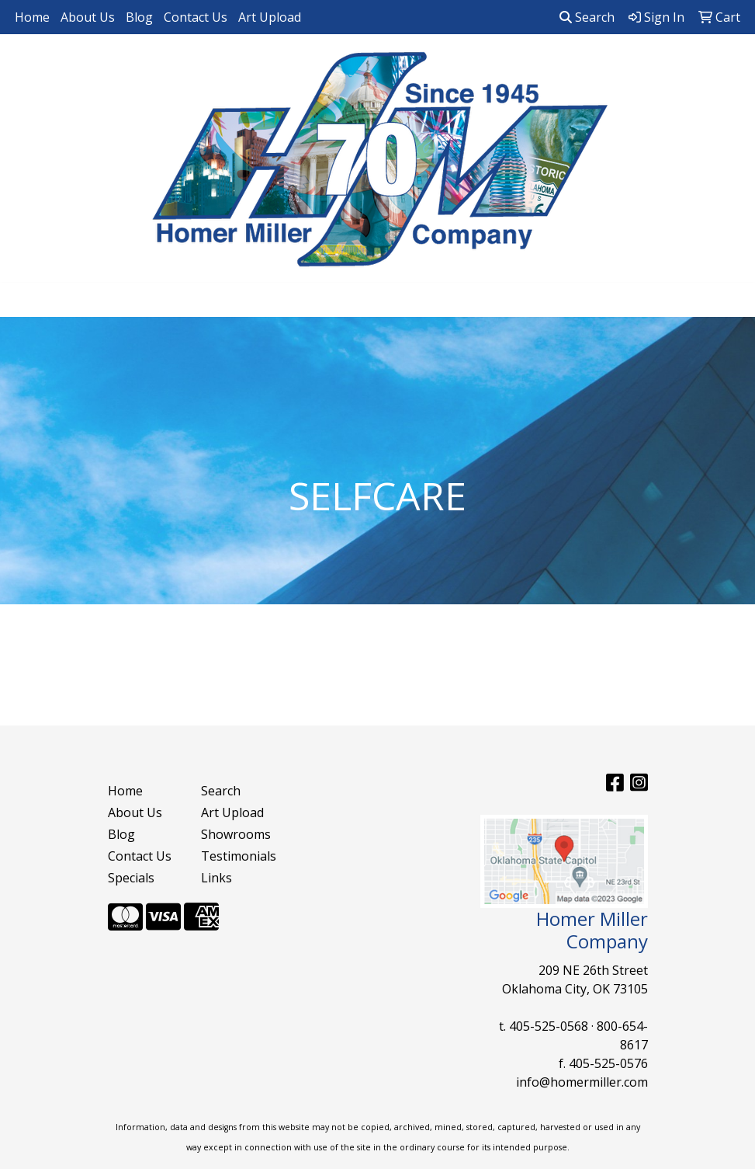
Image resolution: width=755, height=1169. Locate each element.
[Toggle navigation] (24, 300)
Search (587, 17)
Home (32, 17)
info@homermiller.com (582, 1082)
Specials (131, 877)
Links (216, 877)
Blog (139, 17)
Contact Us (195, 17)
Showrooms (236, 834)
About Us (88, 17)
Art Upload (269, 17)
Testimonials (238, 856)
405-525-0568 (548, 1026)
